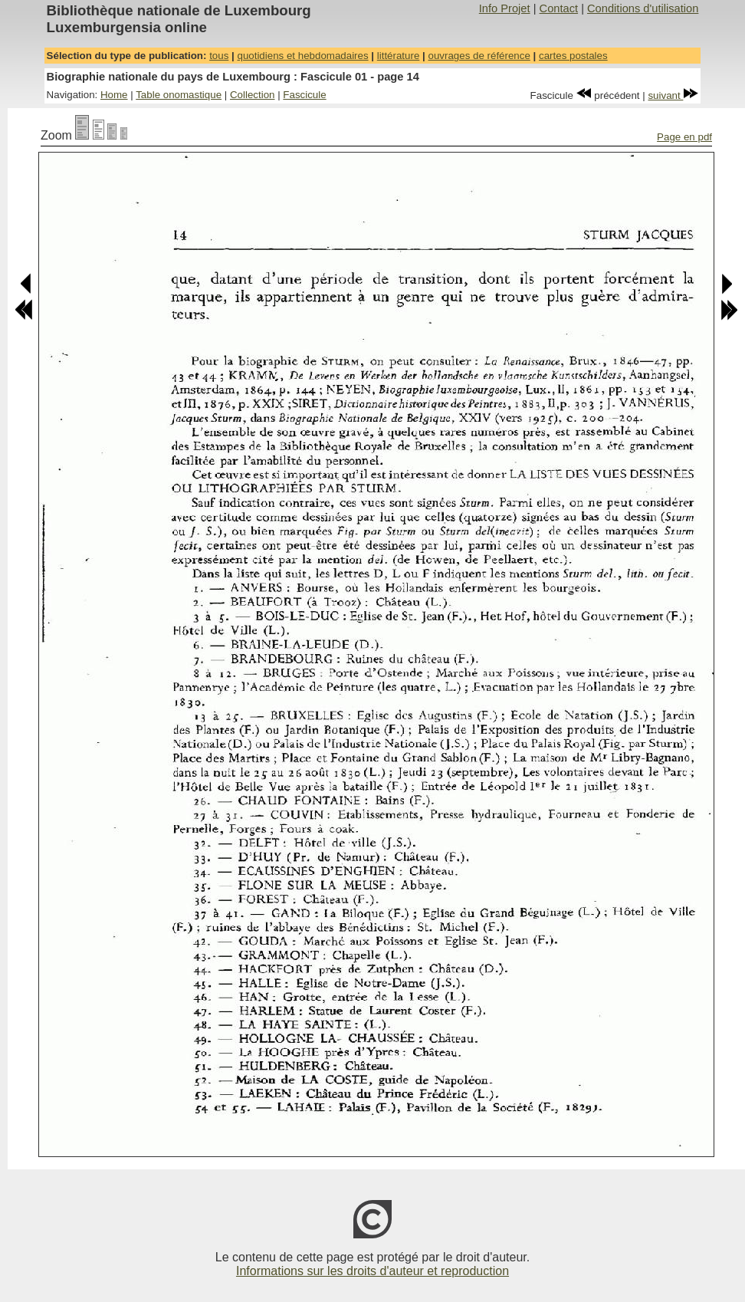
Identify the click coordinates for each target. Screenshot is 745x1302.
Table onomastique (179, 94)
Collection (252, 94)
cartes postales (573, 55)
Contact (559, 8)
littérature (398, 55)
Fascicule (304, 94)
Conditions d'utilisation (642, 8)
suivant (673, 95)
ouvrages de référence (479, 55)
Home (114, 94)
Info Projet (504, 8)
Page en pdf (684, 137)
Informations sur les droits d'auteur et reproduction (372, 1270)
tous (218, 55)
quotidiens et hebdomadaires (302, 55)
